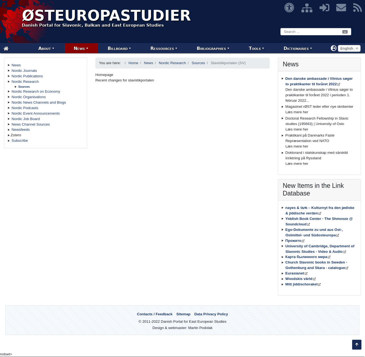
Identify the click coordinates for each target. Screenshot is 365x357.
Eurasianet (294, 273)
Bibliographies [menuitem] (211, 48)
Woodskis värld (298, 279)
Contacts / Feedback (155, 314)
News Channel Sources (31, 124)
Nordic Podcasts (25, 108)
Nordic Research (25, 82)
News (16, 65)
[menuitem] (6, 48)
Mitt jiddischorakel (301, 284)
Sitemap (183, 314)
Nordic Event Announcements (36, 113)
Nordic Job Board (26, 119)
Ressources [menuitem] (162, 48)
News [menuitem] (79, 48)
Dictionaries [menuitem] (296, 48)
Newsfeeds (21, 129)
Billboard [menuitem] (118, 48)
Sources (24, 86)
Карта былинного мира (306, 257)
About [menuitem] (44, 48)
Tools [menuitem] (255, 48)
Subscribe (20, 140)
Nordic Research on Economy (36, 91)
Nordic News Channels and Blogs (39, 102)
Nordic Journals (24, 71)
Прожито (293, 241)
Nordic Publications (27, 76)
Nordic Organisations (28, 97)
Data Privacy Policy (211, 314)
